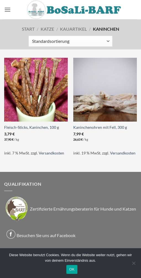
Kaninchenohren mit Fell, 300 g (100, 127)
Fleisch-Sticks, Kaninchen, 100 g (31, 127)
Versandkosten (51, 153)
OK (71, 269)
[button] (7, 9)
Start (28, 29)
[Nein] (133, 264)
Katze (47, 29)
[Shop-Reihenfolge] (70, 41)
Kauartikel (73, 29)
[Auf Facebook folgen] (10, 234)
